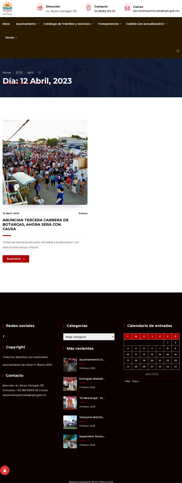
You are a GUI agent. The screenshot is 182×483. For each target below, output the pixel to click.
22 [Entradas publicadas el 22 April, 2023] (167, 360)
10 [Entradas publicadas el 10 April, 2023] (128, 354)
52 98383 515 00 (104, 11)
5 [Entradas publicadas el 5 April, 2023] (144, 348)
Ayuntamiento (26, 24)
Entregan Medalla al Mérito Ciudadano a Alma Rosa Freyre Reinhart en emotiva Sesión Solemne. (92, 379)
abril (30, 72)
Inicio (6, 24)
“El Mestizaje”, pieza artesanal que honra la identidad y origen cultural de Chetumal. (92, 398)
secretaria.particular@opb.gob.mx (156, 11)
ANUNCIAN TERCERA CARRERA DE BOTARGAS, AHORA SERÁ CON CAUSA (36, 224)
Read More (14, 258)
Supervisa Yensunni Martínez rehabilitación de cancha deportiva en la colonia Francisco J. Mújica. (92, 436)
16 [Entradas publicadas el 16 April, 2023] (175, 354)
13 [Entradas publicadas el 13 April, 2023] (152, 354)
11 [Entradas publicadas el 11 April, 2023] (136, 354)
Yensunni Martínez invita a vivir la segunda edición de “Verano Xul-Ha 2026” (92, 417)
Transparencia (108, 24)
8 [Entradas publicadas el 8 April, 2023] (168, 348)
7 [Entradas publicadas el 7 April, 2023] (160, 348)
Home (7, 72)
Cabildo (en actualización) (145, 24)
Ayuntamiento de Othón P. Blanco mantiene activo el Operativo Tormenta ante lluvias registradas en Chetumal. (92, 359)
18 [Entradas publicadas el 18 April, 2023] (136, 360)
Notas (10, 38)
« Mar (127, 381)
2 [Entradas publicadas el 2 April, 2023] (175, 342)
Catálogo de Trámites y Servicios (66, 24)
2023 (19, 72)
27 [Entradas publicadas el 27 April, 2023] (152, 366)
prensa (83, 213)
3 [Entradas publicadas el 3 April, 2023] (128, 348)
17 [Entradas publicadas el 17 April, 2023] (128, 360)
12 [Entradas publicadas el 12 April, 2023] (144, 354)
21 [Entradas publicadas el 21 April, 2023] (160, 360)
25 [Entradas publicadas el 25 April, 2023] (136, 366)
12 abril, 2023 (11, 213)
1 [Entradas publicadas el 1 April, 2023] (167, 342)
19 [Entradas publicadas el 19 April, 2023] (144, 360)
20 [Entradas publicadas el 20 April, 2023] (152, 360)
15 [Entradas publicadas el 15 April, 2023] (167, 354)
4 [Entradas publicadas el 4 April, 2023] (136, 348)
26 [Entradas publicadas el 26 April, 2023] (144, 366)
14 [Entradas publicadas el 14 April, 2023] (160, 354)
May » (135, 381)
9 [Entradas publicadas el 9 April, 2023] (175, 348)
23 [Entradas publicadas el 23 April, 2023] (175, 360)
